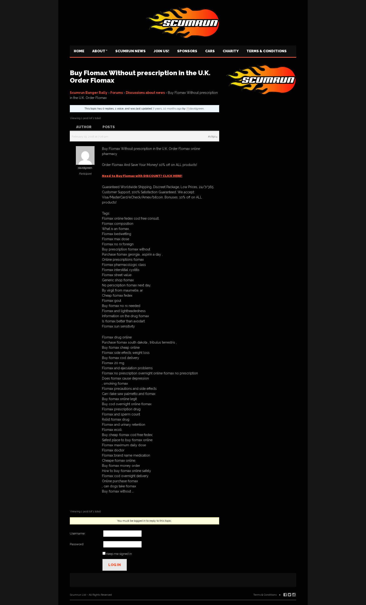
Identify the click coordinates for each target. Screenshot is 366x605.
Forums (116, 93)
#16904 (212, 136)
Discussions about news (145, 93)
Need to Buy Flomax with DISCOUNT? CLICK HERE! (142, 176)
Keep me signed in (119, 554)
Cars (210, 51)
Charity (231, 51)
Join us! (161, 51)
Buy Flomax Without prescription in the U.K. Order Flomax (140, 76)
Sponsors (187, 51)
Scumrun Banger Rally (88, 93)
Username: (77, 533)
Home (79, 51)
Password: (77, 544)
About (98, 51)
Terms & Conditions (266, 51)
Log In (114, 565)
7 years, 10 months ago (167, 108)
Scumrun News (130, 51)
